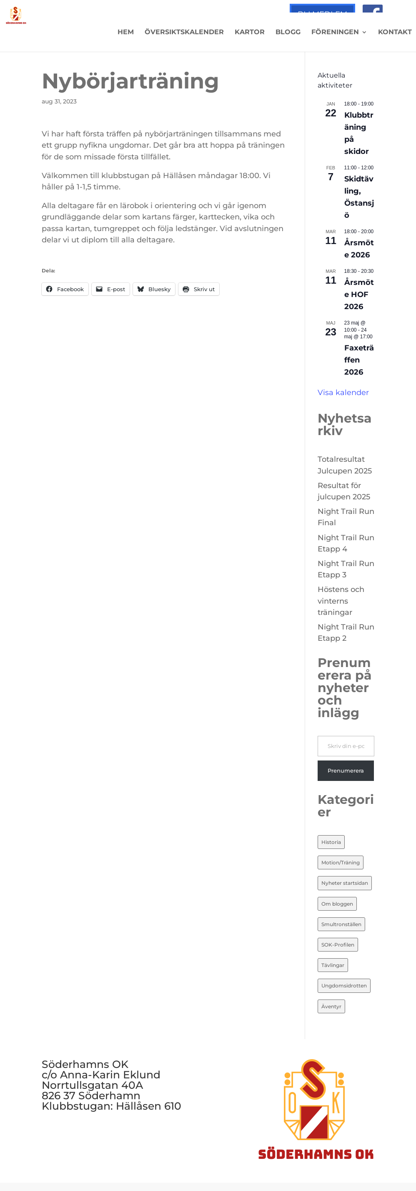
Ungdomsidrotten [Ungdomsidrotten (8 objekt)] (344, 985)
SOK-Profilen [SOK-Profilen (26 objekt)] (337, 945)
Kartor (250, 32)
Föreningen (335, 32)
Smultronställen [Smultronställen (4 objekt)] (341, 924)
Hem (126, 32)
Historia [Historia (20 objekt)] (331, 842)
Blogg (288, 32)
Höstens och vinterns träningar (341, 601)
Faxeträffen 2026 (359, 360)
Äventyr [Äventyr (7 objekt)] (331, 1006)
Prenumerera (346, 770)
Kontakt (395, 32)
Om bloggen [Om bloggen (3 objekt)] (337, 904)
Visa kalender (343, 392)
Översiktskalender (184, 32)
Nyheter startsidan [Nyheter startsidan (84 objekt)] (344, 883)
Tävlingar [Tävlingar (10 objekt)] (332, 965)
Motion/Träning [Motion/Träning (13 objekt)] (340, 862)
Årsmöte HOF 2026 (359, 294)
